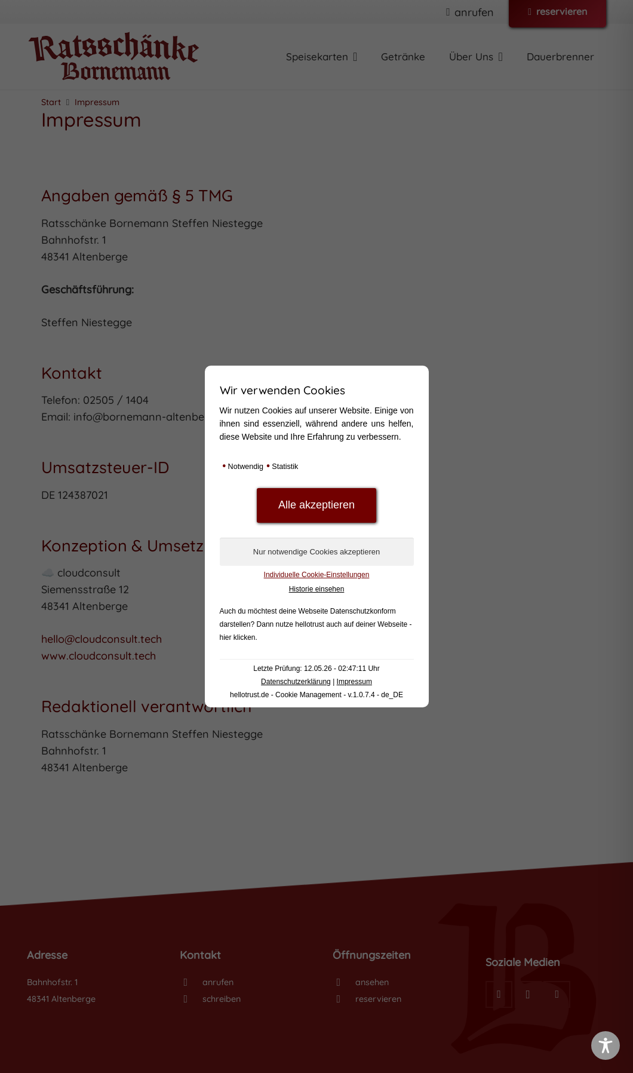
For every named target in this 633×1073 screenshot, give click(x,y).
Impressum (354, 681)
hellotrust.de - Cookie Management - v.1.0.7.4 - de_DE (316, 695)
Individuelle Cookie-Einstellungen (317, 575)
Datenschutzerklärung (296, 681)
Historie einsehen (317, 589)
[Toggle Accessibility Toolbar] (605, 1045)
